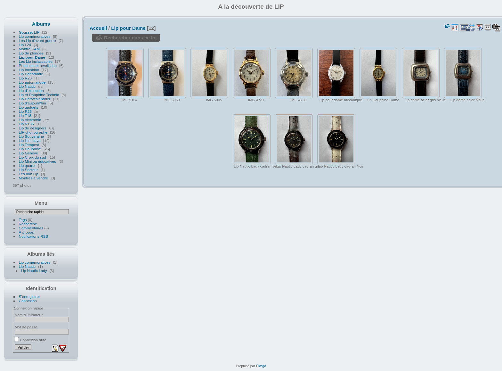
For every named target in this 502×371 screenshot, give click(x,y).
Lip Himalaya (30, 140)
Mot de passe (26, 327)
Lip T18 (25, 115)
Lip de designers (32, 128)
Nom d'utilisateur (29, 315)
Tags (23, 220)
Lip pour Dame (32, 57)
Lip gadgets (28, 107)
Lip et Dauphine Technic (39, 95)
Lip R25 (25, 111)
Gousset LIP (29, 32)
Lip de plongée (31, 53)
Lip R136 (26, 124)
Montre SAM (29, 49)
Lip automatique (32, 82)
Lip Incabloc (29, 70)
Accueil (98, 28)
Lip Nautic (27, 86)
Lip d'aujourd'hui (32, 103)
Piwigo (261, 366)
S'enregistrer (29, 296)
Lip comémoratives (35, 36)
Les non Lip (28, 174)
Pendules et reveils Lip (38, 65)
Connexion (28, 301)
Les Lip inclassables (36, 61)
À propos (26, 232)
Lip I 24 (25, 45)
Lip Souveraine (31, 136)
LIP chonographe (33, 132)
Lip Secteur (28, 170)
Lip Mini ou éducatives (37, 161)
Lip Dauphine (30, 149)
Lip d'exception (31, 90)
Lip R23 (25, 78)
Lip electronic (30, 120)
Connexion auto (30, 340)
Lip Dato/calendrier (35, 99)
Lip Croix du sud (32, 157)
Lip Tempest (29, 145)
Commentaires (31, 228)
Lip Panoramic (31, 74)
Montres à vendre (33, 178)
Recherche (28, 224)
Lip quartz (27, 165)
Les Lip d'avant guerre (37, 40)
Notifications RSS (33, 236)
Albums (41, 24)
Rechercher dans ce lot (130, 37)
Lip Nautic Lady (34, 270)
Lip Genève (28, 153)
